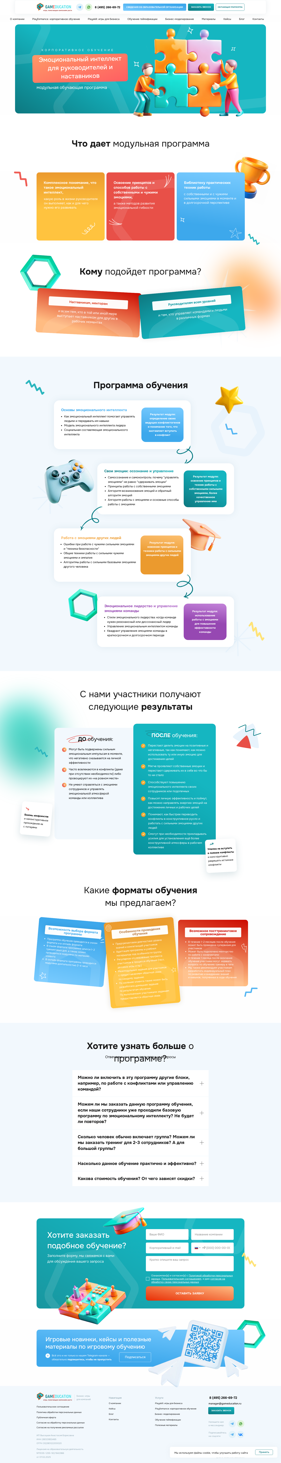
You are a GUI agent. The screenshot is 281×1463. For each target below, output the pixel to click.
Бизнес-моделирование (179, 19)
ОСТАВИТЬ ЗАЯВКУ (190, 1293)
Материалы (209, 19)
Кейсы (227, 19)
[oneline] (212, 1234)
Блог (242, 19)
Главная (42, 34)
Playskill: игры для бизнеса (104, 19)
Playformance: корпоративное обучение (56, 19)
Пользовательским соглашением (181, 1278)
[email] (167, 1248)
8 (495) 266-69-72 (107, 7)
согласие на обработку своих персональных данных (188, 1280)
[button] (201, 7)
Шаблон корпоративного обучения (120, 34)
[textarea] (190, 1263)
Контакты (258, 19)
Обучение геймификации (142, 19)
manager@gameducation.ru (225, 1403)
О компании (17, 19)
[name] (167, 1234)
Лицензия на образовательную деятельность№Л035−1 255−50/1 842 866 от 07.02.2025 (60, 1453)
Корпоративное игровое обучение (73, 34)
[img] (80, 7)
